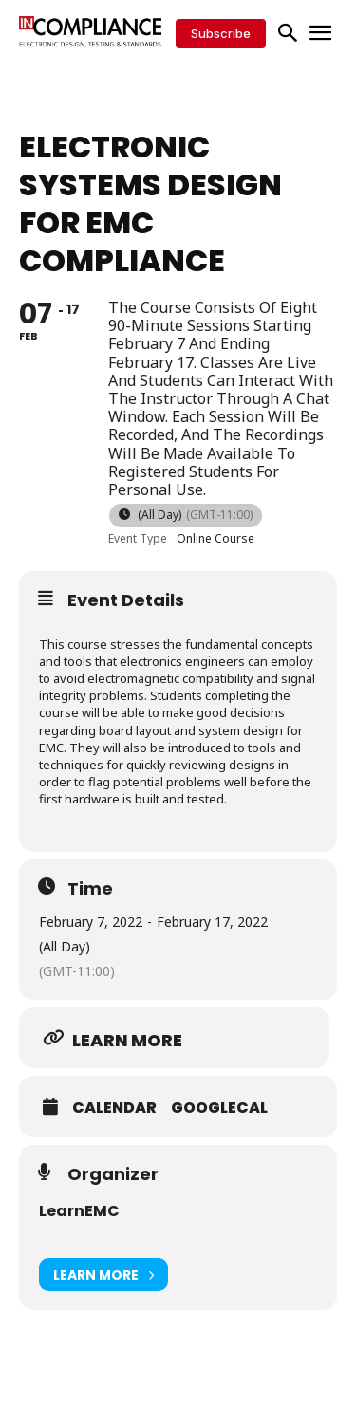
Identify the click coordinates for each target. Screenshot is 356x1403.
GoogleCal (219, 1108)
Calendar (114, 1108)
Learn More (103, 1274)
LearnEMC (79, 1211)
